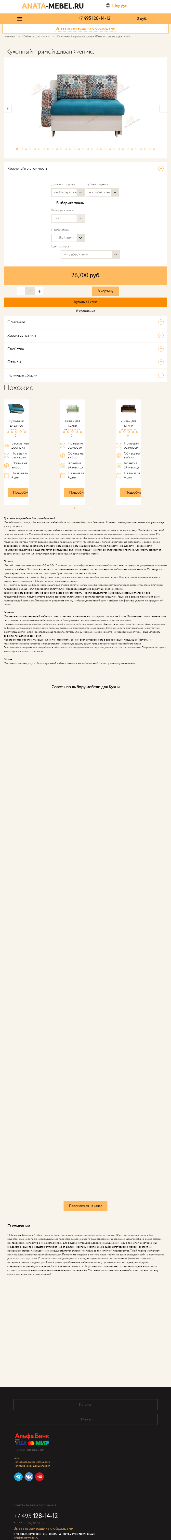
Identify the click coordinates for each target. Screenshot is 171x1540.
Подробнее (22, 492)
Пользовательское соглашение (32, 1462)
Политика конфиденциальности (32, 1466)
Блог (16, 1458)
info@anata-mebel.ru (25, 1538)
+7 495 (94, 18)
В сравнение (85, 311)
